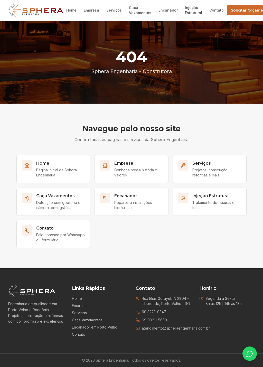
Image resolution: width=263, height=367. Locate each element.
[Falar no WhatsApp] (249, 353)
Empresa (91, 10)
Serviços (114, 10)
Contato (216, 10)
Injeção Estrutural (193, 10)
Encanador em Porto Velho (94, 327)
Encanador (168, 10)
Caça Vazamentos (140, 10)
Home (71, 10)
